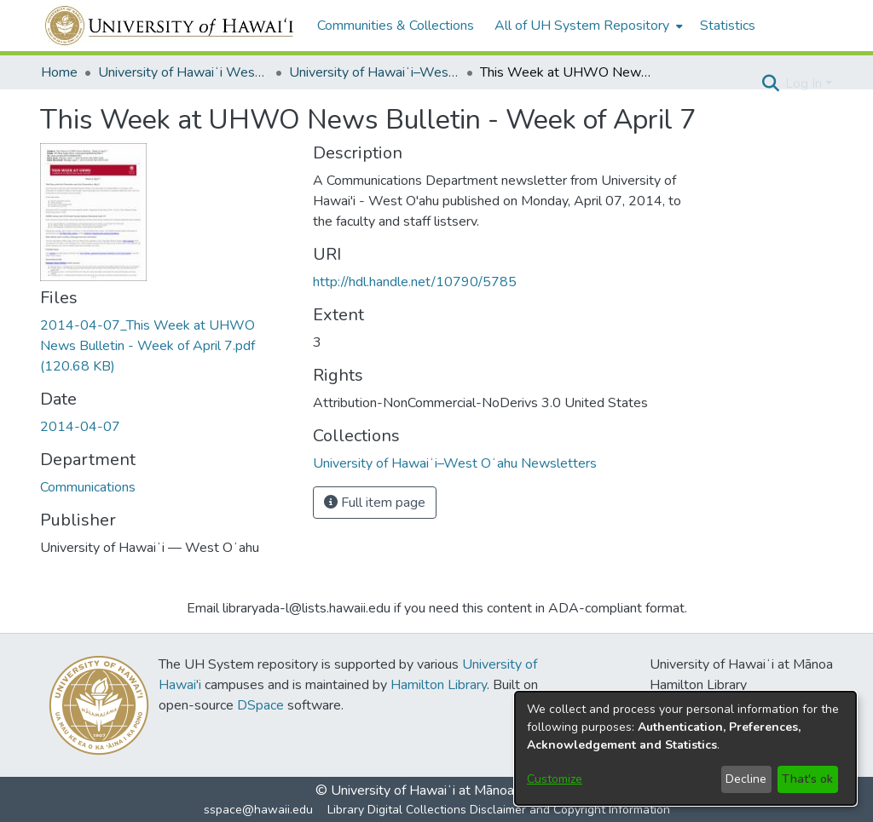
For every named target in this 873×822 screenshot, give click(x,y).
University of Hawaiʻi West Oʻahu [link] (183, 72)
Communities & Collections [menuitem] (395, 25)
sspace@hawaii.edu (258, 810)
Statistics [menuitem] (727, 25)
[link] (147, 346)
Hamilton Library (438, 684)
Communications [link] (88, 487)
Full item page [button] (374, 502)
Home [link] (59, 72)
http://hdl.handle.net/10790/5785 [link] (415, 282)
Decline (746, 779)
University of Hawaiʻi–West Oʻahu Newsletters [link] (374, 72)
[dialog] (685, 748)
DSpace (260, 705)
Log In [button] (805, 83)
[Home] (170, 25)
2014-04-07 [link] (80, 426)
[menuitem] (587, 25)
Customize (554, 779)
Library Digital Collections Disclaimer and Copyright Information (498, 810)
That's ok (807, 779)
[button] (770, 83)
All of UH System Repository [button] (581, 25)
